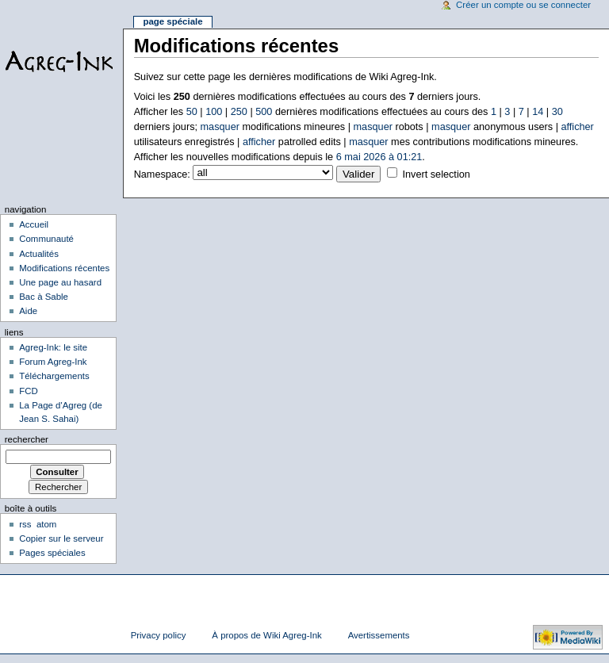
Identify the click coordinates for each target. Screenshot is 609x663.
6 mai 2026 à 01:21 (379, 157)
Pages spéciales (52, 553)
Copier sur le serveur (61, 538)
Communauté (46, 238)
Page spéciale (172, 21)
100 (213, 111)
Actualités (39, 254)
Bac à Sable (43, 296)
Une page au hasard (60, 282)
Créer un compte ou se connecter (523, 5)
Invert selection (435, 174)
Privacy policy (158, 635)
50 (191, 111)
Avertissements (379, 635)
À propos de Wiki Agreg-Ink (266, 635)
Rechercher (26, 439)
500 (263, 111)
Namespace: (162, 174)
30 (557, 111)
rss (25, 524)
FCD (28, 391)
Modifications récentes (64, 268)
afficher (577, 126)
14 (537, 111)
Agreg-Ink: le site (53, 347)
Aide (28, 311)
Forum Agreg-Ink (52, 361)
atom (46, 524)
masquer (220, 126)
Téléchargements (54, 376)
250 (239, 111)
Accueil (33, 224)
